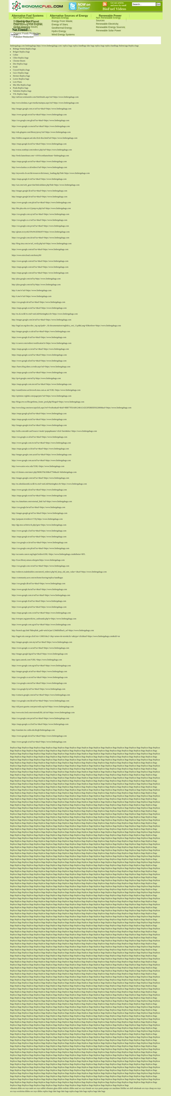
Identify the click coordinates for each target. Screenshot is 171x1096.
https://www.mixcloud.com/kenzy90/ (26, 255)
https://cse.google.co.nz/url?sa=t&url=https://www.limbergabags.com (39, 677)
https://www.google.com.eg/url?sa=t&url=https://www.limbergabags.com (41, 665)
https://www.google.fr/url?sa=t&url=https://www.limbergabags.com (39, 337)
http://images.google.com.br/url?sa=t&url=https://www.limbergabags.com (41, 320)
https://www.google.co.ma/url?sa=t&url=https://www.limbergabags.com (41, 126)
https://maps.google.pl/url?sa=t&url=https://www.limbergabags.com (39, 413)
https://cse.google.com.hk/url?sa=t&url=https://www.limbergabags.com (40, 701)
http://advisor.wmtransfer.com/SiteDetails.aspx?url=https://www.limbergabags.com (45, 97)
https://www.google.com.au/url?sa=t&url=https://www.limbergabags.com (41, 460)
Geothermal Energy (62, 27)
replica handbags (79, 46)
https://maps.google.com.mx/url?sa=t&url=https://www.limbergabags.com (41, 384)
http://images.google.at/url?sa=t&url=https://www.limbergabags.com (39, 671)
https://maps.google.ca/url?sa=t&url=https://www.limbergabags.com (39, 355)
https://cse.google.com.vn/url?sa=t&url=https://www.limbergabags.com (40, 566)
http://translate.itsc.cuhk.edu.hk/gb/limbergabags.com (33, 730)
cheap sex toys (155, 1088)
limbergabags (30, 46)
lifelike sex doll (127, 1088)
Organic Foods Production (27, 33)
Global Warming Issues (25, 26)
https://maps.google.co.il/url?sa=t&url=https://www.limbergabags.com (40, 724)
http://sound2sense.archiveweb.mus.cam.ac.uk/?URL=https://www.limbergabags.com (46, 390)
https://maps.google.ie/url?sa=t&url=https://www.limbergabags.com (39, 536)
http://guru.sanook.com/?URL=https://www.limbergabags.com (37, 660)
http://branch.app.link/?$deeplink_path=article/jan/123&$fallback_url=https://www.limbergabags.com (53, 630)
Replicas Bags (15, 747)
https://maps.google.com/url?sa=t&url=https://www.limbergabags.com (40, 267)
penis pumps (104, 1088)
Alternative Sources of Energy (69, 15)
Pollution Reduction (23, 37)
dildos (27, 1091)
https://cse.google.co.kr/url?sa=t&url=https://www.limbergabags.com (39, 542)
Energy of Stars (60, 24)
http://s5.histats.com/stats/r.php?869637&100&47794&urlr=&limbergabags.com (44, 472)
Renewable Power (110, 15)
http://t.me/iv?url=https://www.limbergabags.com (31, 290)
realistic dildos (68, 1088)
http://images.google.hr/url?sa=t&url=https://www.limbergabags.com (39, 196)
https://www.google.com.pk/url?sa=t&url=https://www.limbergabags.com (41, 202)
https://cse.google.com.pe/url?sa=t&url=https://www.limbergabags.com (40, 718)
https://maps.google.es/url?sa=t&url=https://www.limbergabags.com (39, 308)
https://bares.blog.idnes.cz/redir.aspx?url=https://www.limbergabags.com (41, 366)
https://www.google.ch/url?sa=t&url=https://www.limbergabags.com (39, 490)
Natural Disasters (22, 30)
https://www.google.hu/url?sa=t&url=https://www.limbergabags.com (39, 589)
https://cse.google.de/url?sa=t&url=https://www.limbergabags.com (38, 302)
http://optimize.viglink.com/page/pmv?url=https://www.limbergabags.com (41, 396)
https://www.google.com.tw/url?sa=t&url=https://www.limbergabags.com (41, 443)
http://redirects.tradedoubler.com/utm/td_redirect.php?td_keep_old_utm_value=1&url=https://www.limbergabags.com (59, 572)
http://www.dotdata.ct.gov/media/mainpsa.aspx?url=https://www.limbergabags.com (45, 103)
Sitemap (48, 44)
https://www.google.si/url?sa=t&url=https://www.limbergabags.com (39, 742)
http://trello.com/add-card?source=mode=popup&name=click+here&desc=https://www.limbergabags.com (54, 431)
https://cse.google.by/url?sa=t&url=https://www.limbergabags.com (38, 689)
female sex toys (92, 1088)
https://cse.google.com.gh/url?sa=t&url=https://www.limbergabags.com (40, 120)
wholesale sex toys (141, 1088)
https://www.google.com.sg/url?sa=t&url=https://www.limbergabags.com (41, 624)
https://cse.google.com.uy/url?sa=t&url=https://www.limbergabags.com (40, 214)
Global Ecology (34, 23)
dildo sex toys (23, 1088)
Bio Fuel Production (23, 17)
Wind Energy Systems (63, 34)
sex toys (13, 1091)
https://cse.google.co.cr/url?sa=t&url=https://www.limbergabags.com (39, 220)
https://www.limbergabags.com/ (49, 46)
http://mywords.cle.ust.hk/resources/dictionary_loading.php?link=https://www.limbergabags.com (51, 173)
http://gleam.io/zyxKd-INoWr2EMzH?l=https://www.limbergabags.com (40, 232)
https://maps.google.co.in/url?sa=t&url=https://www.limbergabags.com (40, 349)
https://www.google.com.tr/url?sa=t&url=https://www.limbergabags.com (41, 595)
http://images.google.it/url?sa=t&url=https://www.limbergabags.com (39, 425)
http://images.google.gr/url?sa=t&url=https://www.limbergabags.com (39, 513)
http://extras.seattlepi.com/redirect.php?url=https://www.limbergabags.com (42, 150)
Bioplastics (19, 23)
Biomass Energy (60, 17)
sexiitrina (21, 1091)
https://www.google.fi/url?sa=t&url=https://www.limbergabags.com (39, 601)
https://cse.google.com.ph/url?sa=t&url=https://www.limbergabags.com (40, 548)
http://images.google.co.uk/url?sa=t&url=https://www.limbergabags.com (41, 331)
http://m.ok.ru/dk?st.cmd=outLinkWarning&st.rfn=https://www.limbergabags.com (45, 314)
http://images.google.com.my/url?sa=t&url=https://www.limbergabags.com (42, 642)
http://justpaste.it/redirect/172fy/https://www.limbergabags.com (37, 519)
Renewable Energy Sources (110, 27)
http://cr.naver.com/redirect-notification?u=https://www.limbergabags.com (41, 343)
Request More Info (103, 41)
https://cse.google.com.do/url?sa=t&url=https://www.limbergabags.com (40, 237)
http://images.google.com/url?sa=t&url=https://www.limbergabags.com (40, 478)
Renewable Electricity (107, 23)
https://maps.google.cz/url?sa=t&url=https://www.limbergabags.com (39, 372)
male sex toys (34, 1088)
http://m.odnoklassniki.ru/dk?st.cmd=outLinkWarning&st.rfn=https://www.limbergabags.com (49, 484)
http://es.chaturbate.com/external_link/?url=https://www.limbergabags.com (42, 501)
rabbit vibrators (47, 1088)
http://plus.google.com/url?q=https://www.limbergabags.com (36, 279)
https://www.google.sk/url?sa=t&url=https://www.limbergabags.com (39, 736)
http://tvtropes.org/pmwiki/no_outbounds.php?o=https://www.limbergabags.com (44, 619)
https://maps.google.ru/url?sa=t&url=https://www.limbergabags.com (39, 419)
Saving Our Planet (27, 21)
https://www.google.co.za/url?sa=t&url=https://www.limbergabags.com (40, 648)
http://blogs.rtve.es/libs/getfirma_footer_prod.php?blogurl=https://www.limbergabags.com (48, 402)
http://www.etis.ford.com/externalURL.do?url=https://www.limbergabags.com (43, 712)
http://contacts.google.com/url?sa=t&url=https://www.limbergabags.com (41, 695)
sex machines (114, 1088)
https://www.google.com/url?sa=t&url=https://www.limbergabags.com (40, 249)
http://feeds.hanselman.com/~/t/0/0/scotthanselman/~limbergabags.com (40, 155)
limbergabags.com (17, 46)
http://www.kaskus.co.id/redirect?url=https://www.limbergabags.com (39, 167)
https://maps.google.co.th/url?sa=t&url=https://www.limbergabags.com (40, 449)
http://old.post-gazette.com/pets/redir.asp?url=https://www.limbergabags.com (43, 706)
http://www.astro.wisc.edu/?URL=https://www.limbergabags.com (38, 466)
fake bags (91, 46)
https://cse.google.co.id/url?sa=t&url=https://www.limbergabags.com (39, 437)
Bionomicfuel (69, 41)
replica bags (67, 46)
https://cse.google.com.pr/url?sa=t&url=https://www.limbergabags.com (40, 226)
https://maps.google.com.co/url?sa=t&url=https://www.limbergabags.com (41, 613)
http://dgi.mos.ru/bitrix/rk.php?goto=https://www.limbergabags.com (39, 525)
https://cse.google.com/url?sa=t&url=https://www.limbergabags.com (39, 683)
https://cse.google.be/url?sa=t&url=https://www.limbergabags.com (38, 507)
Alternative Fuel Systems (27, 15)
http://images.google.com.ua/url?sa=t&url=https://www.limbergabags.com (41, 454)
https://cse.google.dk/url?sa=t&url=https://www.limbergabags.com (38, 583)
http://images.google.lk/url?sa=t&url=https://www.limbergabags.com (39, 191)
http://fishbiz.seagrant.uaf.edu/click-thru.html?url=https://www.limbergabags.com (44, 138)
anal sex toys (80, 1088)
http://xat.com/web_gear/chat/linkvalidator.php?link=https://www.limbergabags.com (45, 185)
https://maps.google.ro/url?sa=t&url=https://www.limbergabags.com (39, 495)
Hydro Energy (59, 31)
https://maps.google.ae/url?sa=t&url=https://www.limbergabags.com (39, 161)
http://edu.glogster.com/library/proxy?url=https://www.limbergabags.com (41, 132)
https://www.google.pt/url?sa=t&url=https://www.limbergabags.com (39, 607)
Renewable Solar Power (108, 30)
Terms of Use (84, 41)
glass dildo (58, 1088)
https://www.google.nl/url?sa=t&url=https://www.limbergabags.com (39, 361)
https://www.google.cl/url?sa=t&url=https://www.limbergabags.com (39, 531)
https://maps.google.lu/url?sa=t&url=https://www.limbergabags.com (39, 144)
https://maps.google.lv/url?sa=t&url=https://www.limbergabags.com (39, 179)
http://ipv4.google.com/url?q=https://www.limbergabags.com (36, 378)
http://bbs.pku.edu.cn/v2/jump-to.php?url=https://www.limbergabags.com (41, 208)
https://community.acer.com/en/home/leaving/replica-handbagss (37, 577)
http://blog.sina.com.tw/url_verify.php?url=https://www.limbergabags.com (41, 243)
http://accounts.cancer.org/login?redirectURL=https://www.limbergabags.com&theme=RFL (48, 554)
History (118, 41)
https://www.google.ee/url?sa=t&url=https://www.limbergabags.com (39, 114)
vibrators (13, 1088)
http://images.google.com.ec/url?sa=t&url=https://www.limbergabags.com (41, 109)
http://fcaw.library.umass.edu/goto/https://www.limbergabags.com (38, 560)
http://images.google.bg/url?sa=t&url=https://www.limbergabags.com (40, 654)
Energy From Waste (62, 21)
